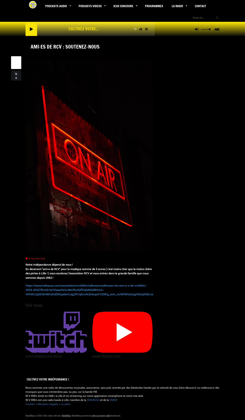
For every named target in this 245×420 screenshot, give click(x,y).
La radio (65, 404)
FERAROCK (93, 400)
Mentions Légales (47, 404)
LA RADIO (177, 6)
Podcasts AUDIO (56, 6)
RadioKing (66, 415)
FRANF (113, 400)
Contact (200, 6)
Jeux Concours (123, 6)
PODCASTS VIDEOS (90, 6)
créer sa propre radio (100, 415)
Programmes (154, 6)
